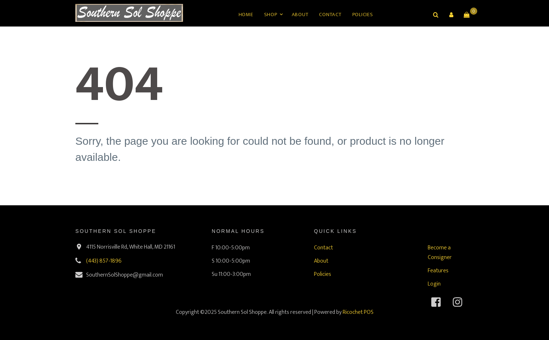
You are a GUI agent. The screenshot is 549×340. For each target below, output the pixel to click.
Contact (330, 14)
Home (246, 14)
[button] (451, 15)
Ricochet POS (358, 312)
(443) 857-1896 (104, 261)
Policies (362, 14)
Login (434, 284)
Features (438, 271)
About (300, 14)
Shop (270, 14)
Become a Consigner (440, 252)
